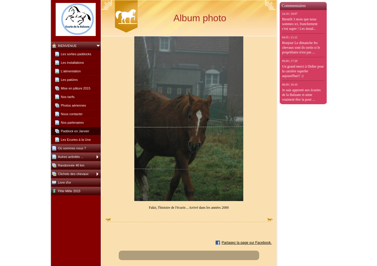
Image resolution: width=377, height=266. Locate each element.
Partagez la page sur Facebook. (246, 243)
